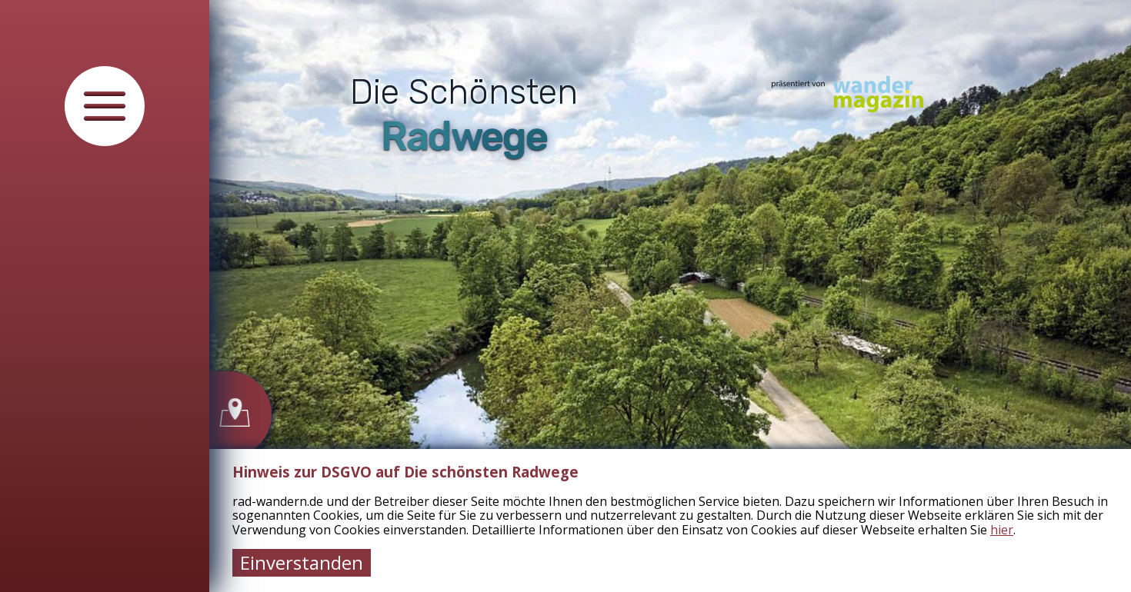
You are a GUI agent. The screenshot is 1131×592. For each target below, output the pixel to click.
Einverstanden (301, 562)
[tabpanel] (670, 296)
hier (1001, 529)
